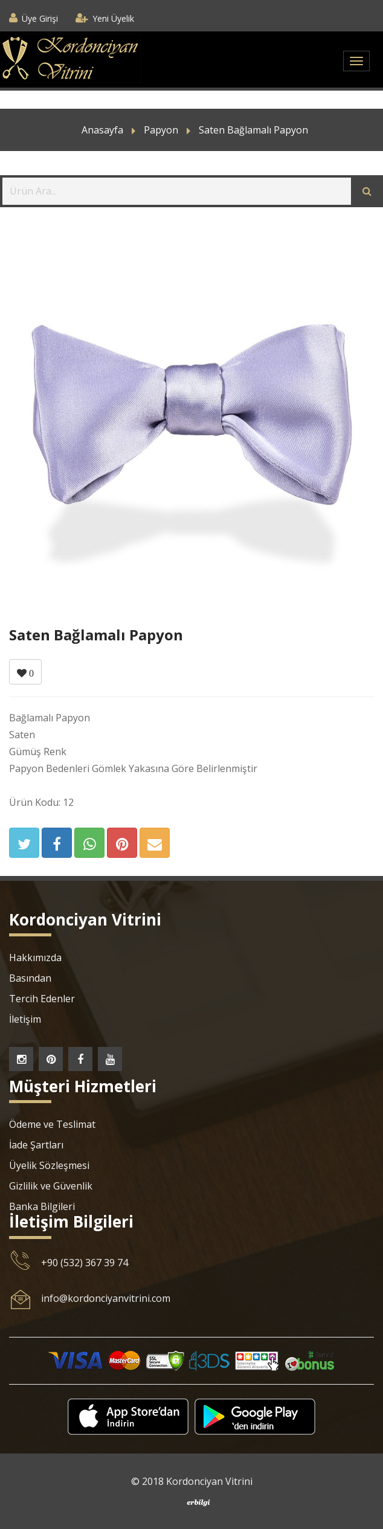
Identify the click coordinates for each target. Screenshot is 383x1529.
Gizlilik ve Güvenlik (50, 1186)
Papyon (161, 130)
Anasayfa (102, 130)
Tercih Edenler (42, 998)
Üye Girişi (40, 18)
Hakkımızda (35, 957)
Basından (30, 978)
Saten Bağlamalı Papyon (253, 130)
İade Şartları (36, 1144)
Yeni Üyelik (113, 18)
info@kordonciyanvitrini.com (105, 1298)
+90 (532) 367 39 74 (84, 1262)
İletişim (25, 1019)
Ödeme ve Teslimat (52, 1124)
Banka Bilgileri (42, 1206)
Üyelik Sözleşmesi (49, 1165)
